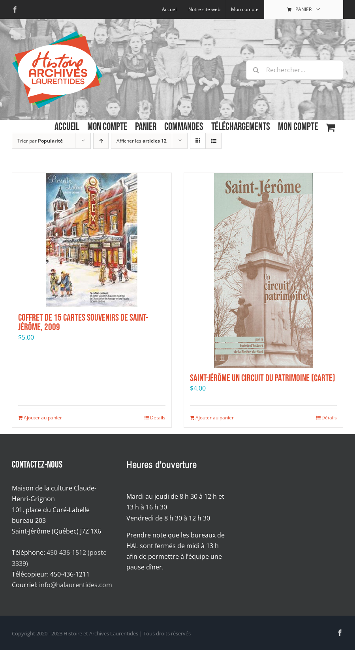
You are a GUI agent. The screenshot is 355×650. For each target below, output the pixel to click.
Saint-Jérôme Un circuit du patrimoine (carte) (262, 378)
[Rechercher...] (294, 70)
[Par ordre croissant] (101, 141)
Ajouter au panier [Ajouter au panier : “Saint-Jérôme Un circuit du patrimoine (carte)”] (214, 417)
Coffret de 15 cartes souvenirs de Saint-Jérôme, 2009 (83, 322)
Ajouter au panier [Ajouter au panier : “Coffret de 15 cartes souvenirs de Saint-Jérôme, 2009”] (43, 417)
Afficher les (141, 140)
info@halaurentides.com (75, 584)
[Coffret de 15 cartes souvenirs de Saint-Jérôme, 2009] (91, 240)
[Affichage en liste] (213, 140)
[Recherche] (256, 70)
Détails (157, 417)
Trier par (40, 140)
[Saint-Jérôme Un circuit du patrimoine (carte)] (263, 270)
